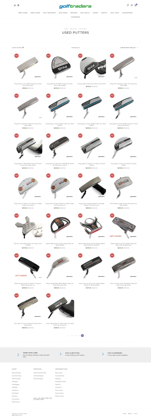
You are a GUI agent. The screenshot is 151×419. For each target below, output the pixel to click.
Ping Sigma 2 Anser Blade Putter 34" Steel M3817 (91, 124)
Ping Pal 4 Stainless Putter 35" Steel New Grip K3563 (28, 124)
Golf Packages (49, 12)
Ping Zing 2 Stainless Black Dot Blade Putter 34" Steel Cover (91, 204)
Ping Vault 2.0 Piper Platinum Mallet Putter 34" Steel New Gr (59, 204)
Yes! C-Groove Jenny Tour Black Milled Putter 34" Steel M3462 (91, 284)
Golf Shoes (15, 390)
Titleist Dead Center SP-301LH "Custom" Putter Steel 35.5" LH (27, 284)
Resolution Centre (60, 381)
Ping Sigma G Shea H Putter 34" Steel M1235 (123, 164)
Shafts (104, 12)
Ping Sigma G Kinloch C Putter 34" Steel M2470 (91, 164)
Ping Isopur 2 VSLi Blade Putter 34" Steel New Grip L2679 (28, 84)
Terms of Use (59, 390)
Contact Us (58, 387)
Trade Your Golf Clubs (40, 373)
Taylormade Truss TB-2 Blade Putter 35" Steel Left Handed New (123, 244)
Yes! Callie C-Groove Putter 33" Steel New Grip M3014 (28, 324)
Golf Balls (85, 12)
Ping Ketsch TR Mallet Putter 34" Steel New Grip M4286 (60, 84)
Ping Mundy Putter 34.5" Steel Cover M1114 (91, 84)
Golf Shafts (15, 393)
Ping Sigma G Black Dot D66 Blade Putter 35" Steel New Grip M (60, 164)
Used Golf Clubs (16, 376)
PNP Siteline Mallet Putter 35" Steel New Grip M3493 (123, 204)
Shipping (58, 378)
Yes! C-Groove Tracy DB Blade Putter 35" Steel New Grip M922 (123, 284)
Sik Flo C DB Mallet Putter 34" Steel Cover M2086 (28, 244)
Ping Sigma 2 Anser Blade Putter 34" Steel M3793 (60, 124)
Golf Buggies (15, 384)
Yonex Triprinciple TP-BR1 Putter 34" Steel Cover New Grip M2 (60, 324)
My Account (58, 373)
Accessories (127, 12)
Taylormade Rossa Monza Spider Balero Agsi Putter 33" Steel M (91, 244)
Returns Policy (59, 396)
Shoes (95, 12)
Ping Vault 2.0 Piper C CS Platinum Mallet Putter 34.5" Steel (28, 204)
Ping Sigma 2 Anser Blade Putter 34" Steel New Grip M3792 (123, 124)
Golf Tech (114, 12)
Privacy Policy (59, 393)
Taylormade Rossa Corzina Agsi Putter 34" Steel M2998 (60, 244)
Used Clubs (35, 12)
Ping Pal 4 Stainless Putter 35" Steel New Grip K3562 (123, 84)
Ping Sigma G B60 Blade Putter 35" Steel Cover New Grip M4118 (28, 164)
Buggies (74, 12)
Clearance (75, 17)
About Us (58, 384)
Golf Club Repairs (39, 376)
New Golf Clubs (16, 373)
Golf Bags (63, 12)
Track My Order (59, 376)
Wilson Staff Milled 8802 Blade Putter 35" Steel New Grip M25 (59, 284)
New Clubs (22, 12)
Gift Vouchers (16, 402)
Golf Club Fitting (38, 378)
